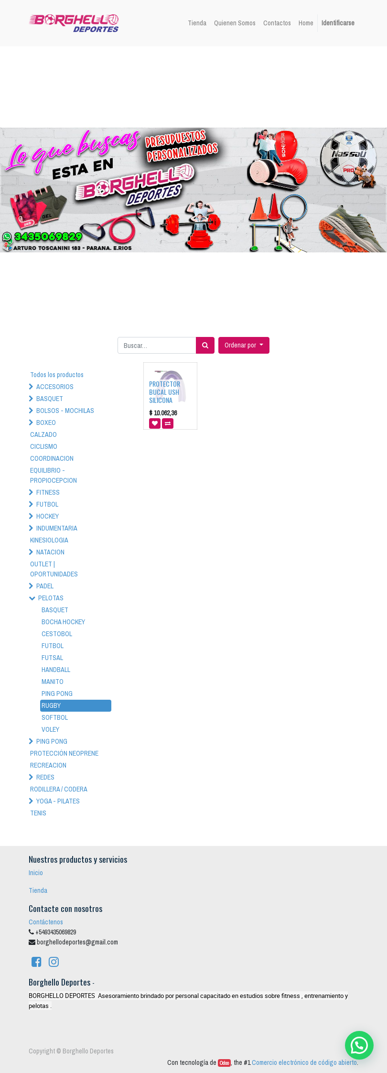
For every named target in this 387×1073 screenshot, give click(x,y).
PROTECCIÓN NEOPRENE (64, 753)
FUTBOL (47, 504)
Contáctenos (46, 922)
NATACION (50, 552)
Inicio (36, 872)
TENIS (38, 813)
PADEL (45, 586)
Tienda (38, 890)
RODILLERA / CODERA (58, 789)
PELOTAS (51, 598)
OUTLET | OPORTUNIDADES (54, 569)
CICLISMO (43, 446)
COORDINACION (52, 458)
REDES (45, 777)
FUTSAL (52, 657)
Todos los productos (57, 374)
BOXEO (46, 422)
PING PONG (57, 693)
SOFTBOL (55, 717)
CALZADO (43, 434)
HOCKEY (47, 516)
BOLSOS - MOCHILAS (65, 410)
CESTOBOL (57, 633)
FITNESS (48, 492)
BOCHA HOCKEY (63, 622)
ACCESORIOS (55, 386)
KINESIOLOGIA (49, 540)
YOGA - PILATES (58, 801)
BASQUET (49, 398)
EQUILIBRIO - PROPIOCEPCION (53, 475)
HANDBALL (56, 669)
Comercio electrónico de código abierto (304, 1062)
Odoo (224, 1063)
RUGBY (51, 705)
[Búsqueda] (205, 345)
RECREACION (48, 765)
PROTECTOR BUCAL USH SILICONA (164, 392)
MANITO (53, 681)
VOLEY (50, 729)
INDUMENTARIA (56, 528)
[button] (243, 345)
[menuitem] (197, 23)
